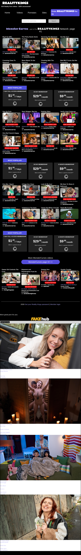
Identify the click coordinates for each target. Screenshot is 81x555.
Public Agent (3, 548)
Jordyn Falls (6, 150)
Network (53, 29)
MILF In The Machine (29, 133)
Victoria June (25, 126)
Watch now (50, 49)
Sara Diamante (64, 148)
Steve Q (2, 489)
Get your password (30, 286)
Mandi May (44, 199)
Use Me (43, 133)
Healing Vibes (45, 111)
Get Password (3, 550)
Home (7, 13)
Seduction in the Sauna (6, 424)
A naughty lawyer (4, 540)
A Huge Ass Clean (28, 184)
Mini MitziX (3, 486)
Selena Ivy (5, 199)
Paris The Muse (7, 222)
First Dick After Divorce (6, 369)
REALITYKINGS (15, 3)
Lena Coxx (49, 148)
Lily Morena (63, 201)
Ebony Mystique (7, 77)
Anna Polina (63, 77)
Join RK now (31, 51)
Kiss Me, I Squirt (8, 184)
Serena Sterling (72, 284)
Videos (20, 13)
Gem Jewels (25, 54)
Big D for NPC (7, 37)
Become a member (50, 220)
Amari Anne (6, 51)
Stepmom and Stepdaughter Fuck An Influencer (29, 271)
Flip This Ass (64, 133)
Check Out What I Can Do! (50, 208)
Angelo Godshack (4, 429)
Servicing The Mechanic (49, 37)
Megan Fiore (25, 199)
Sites (44, 13)
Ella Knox (62, 222)
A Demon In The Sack (29, 208)
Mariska (5, 126)
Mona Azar (24, 77)
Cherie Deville (25, 148)
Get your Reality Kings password (37, 304)
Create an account (69, 220)
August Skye (44, 51)
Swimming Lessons (9, 208)
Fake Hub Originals (5, 432)
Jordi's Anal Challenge (68, 111)
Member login (55, 304)
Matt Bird (43, 148)
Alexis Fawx (44, 126)
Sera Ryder (24, 288)
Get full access (11, 284)
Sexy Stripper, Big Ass (29, 111)
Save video (3, 493)
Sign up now (69, 146)
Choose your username (11, 148)
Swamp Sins (45, 269)
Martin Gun (3, 545)
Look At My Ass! (46, 184)
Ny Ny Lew (24, 222)
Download (2, 377)
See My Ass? (64, 37)
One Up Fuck (7, 111)
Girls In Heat (3, 481)
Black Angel (3, 482)
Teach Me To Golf (66, 208)
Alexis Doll (63, 126)
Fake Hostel (3, 492)
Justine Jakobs (32, 288)
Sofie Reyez (64, 284)
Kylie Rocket (33, 148)
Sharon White (10, 126)
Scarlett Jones (64, 51)
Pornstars (32, 13)
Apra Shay (2, 426)
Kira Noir (4, 286)
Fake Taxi (2, 376)
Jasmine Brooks (4, 542)
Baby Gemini (44, 77)
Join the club (11, 49)
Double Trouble (66, 269)
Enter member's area (12, 124)
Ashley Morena (4, 371)
